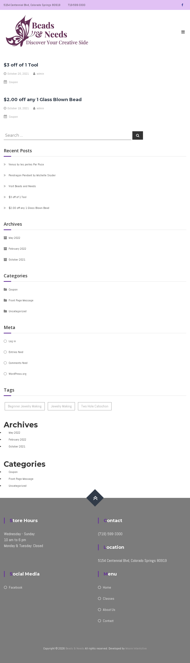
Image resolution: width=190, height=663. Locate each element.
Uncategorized (17, 311)
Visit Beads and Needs (22, 186)
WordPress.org (17, 374)
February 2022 (17, 249)
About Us (109, 609)
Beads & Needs (75, 648)
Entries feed (16, 352)
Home (107, 587)
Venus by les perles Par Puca (26, 164)
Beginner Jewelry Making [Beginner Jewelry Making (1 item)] (25, 406)
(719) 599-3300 (110, 533)
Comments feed (18, 363)
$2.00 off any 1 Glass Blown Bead (43, 99)
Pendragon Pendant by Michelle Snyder (32, 175)
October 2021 (17, 260)
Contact (108, 621)
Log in (12, 341)
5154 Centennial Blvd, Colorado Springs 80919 (32, 5)
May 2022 (14, 238)
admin (40, 74)
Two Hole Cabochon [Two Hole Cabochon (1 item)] (94, 406)
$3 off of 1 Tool (21, 65)
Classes (108, 598)
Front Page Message (21, 300)
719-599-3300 (76, 5)
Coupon (13, 82)
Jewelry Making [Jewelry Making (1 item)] (61, 406)
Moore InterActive (136, 648)
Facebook (15, 587)
